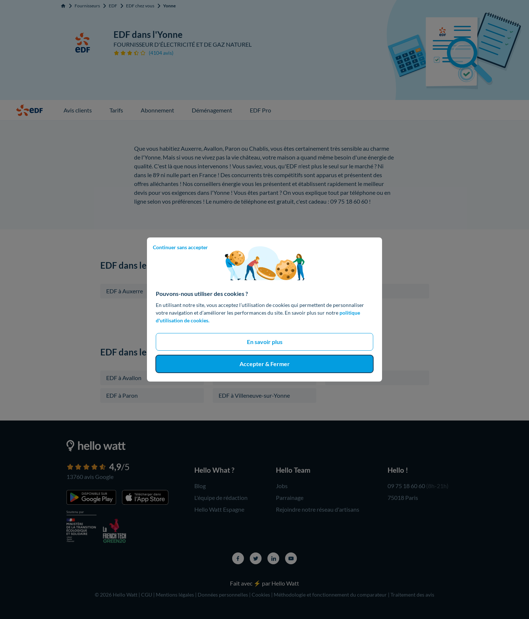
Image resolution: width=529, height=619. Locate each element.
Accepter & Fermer (265, 363)
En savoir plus (265, 341)
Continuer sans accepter (180, 247)
